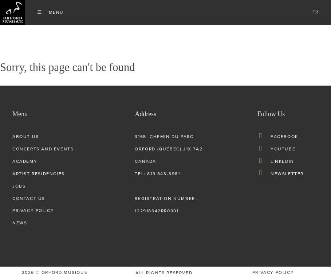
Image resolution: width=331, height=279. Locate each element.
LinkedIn (282, 161)
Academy (24, 161)
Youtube (283, 149)
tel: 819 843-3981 (157, 173)
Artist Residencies (38, 173)
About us (25, 136)
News (19, 222)
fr (315, 12)
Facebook (284, 136)
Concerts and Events (43, 149)
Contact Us (28, 198)
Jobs (18, 186)
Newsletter (287, 173)
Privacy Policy (33, 210)
